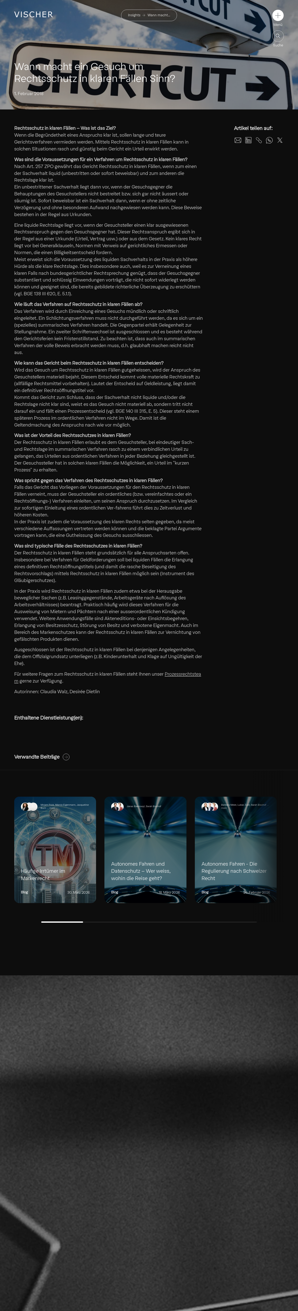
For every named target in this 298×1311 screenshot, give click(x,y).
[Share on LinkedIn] (248, 140)
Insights (134, 15)
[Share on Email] (238, 140)
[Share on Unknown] (259, 140)
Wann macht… (159, 15)
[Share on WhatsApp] (269, 140)
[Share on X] (280, 140)
